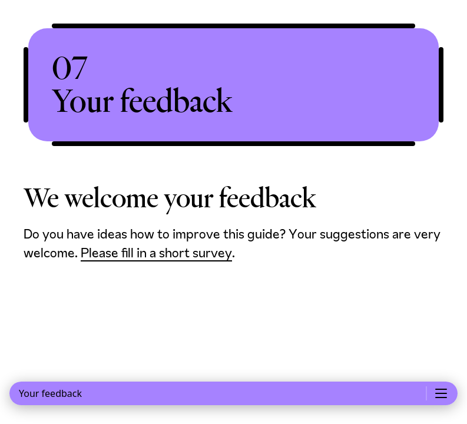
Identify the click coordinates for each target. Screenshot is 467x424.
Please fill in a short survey (156, 254)
